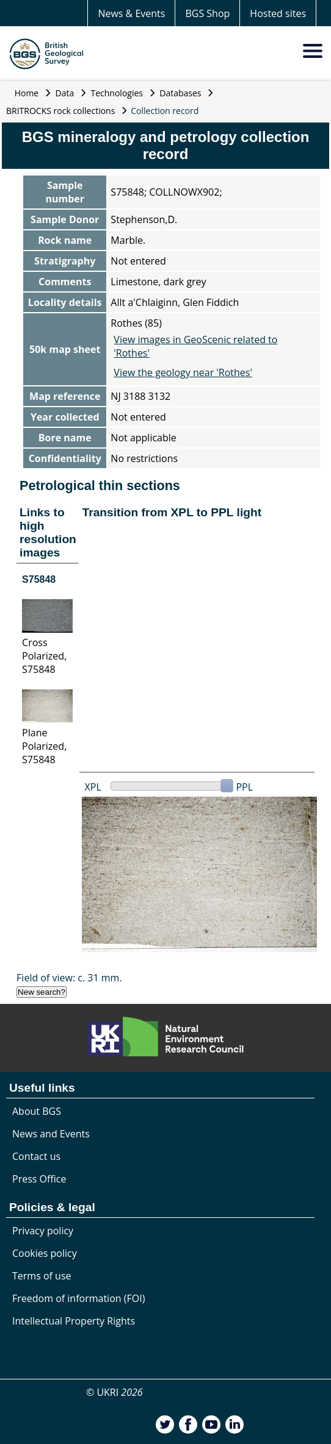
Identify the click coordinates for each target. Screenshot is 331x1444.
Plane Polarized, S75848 (44, 746)
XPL (93, 787)
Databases (180, 93)
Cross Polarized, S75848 (44, 656)
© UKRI (114, 1392)
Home (27, 93)
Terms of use (41, 1275)
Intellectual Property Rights (73, 1321)
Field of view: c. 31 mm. (69, 977)
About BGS (36, 1111)
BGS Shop (207, 13)
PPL (244, 787)
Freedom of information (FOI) (78, 1298)
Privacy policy (42, 1230)
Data (65, 93)
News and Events (51, 1133)
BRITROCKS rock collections (60, 110)
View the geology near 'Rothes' (183, 372)
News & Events (131, 13)
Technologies (117, 93)
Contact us (36, 1156)
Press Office (39, 1179)
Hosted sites (278, 13)
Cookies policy (44, 1253)
